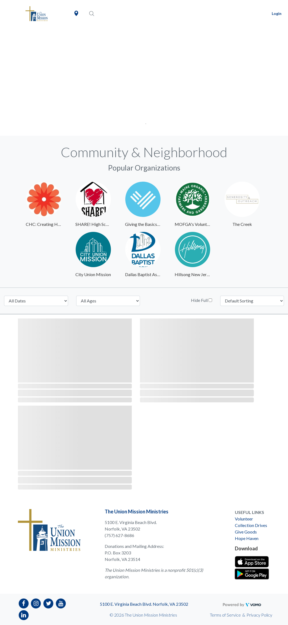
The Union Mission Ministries (136, 511)
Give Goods (246, 531)
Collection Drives (251, 525)
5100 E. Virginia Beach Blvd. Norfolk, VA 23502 (144, 604)
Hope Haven (246, 538)
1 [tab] (144, 122)
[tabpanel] (144, 81)
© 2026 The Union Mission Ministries (143, 614)
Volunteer (244, 518)
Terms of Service (225, 614)
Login (276, 13)
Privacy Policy (259, 614)
